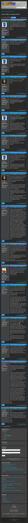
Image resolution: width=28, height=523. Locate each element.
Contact (25, 9)
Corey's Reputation (16, 79)
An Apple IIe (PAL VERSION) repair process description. (11, 490)
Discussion (7, 11)
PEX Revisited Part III (6, 465)
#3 (25, 56)
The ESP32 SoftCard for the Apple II (9, 464)
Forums (6, 9)
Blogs (4, 496)
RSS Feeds (5, 499)
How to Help (14, 516)
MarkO (3, 78)
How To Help (15, 9)
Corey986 (4, 41)
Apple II (11, 11)
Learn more (4, 439)
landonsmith (4, 479)
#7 (25, 135)
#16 (25, 361)
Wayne (3, 97)
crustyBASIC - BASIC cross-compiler (8, 487)
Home (3, 9)
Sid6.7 (3, 482)
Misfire (5, 435)
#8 (25, 152)
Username (4, 448)
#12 (25, 265)
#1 (25, 19)
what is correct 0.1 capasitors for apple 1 (10, 467)
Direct (11, 459)
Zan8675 (4, 319)
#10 (25, 205)
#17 (25, 407)
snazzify (4, 245)
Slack (5, 436)
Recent (9, 9)
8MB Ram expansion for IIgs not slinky (8, 481)
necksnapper (4, 486)
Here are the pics (14, 295)
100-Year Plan (20, 9)
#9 (25, 172)
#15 (25, 344)
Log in (2, 17)
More (25, 472)
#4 (25, 76)
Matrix (5, 433)
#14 (25, 317)
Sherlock (4, 21)
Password (4, 451)
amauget (4, 267)
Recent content (5, 500)
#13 (25, 284)
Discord (5, 434)
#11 (25, 243)
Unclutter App (16, 459)
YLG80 (3, 491)
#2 (25, 39)
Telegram (5, 438)
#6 (25, 112)
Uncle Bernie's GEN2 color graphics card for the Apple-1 (12, 468)
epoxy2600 (4, 207)
